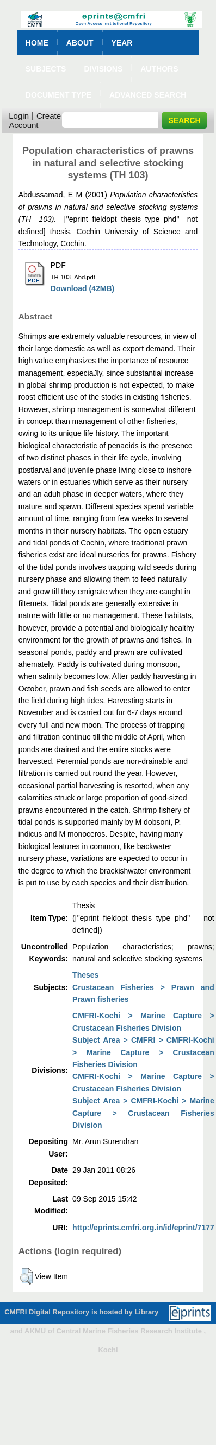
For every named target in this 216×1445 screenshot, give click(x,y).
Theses (85, 975)
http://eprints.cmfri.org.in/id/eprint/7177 (143, 1227)
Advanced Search (147, 95)
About (80, 42)
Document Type (58, 95)
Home (37, 42)
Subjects (46, 69)
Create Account (35, 120)
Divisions (103, 69)
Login (19, 115)
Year (122, 42)
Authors (159, 69)
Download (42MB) (82, 288)
